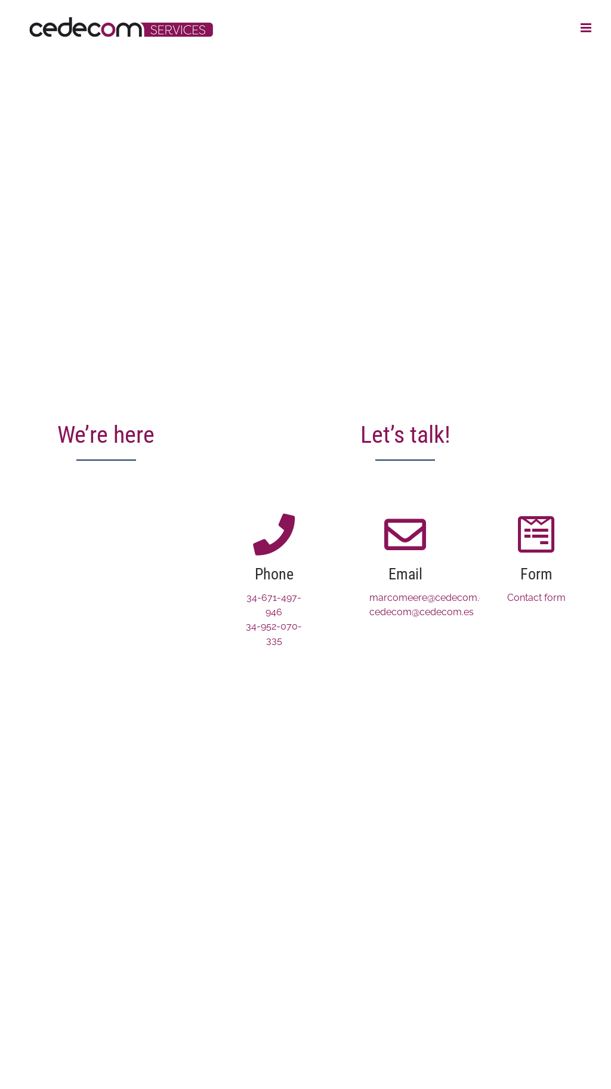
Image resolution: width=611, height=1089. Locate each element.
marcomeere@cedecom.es (429, 597)
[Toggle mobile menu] (587, 27)
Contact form (536, 597)
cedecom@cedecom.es (421, 612)
